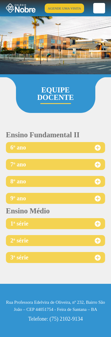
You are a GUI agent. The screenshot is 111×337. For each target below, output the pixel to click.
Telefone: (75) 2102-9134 (55, 319)
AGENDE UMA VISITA (64, 8)
